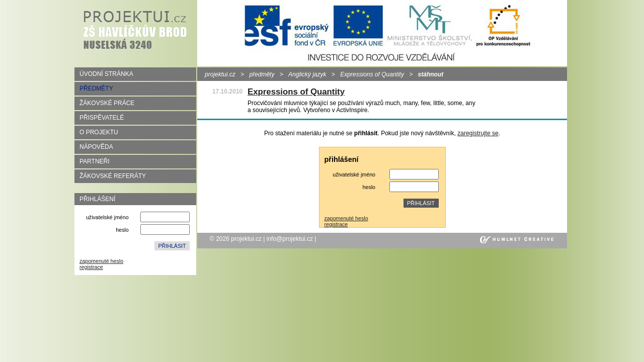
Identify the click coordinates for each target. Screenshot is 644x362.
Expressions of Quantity (372, 74)
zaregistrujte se (477, 133)
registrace (91, 267)
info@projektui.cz (290, 238)
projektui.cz (220, 74)
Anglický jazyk (307, 74)
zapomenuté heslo (101, 261)
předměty (261, 74)
